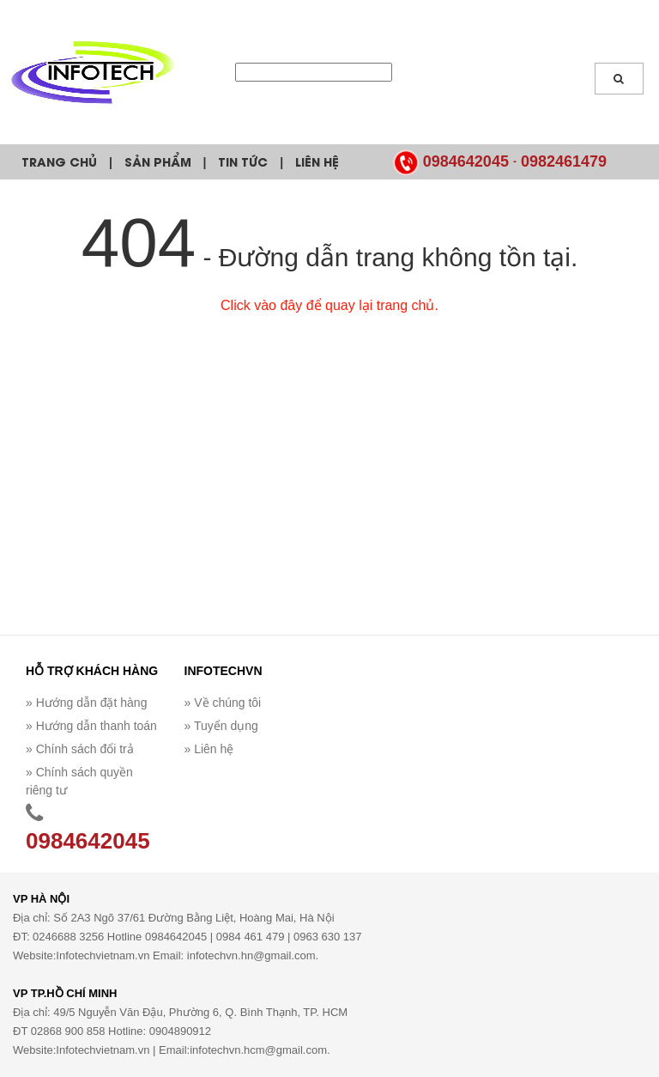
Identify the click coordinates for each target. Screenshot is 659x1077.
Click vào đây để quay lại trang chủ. (329, 305)
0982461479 (564, 161)
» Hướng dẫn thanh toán (91, 726)
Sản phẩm (157, 161)
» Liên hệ (209, 749)
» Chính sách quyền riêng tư (79, 781)
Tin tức (243, 161)
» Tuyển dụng (221, 726)
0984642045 (466, 161)
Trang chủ (59, 161)
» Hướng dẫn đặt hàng (86, 702)
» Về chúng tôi (223, 702)
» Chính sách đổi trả (80, 749)
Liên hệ (317, 161)
